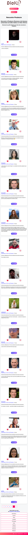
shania (2, 461)
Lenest (2, 133)
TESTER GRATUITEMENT (14, 8)
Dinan (14, 523)
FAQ (13, 533)
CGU (16, 533)
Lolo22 (2, 43)
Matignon (14, 530)
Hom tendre (3, 192)
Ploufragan (14, 521)
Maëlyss (2, 103)
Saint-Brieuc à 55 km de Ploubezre (7, 104)
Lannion (14, 515)
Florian (2, 282)
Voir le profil (14, 54)
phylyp (2, 371)
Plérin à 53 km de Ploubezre (6, 44)
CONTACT (25, 533)
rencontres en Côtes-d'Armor (14, 511)
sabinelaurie (3, 312)
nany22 (2, 431)
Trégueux (14, 525)
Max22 (2, 252)
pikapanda (3, 73)
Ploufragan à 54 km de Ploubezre (7, 74)
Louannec (14, 526)
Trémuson (14, 528)
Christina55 (3, 222)
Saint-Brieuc (14, 513)
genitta (2, 491)
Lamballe (14, 519)
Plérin (14, 517)
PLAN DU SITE (20, 533)
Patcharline (3, 163)
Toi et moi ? (3, 401)
